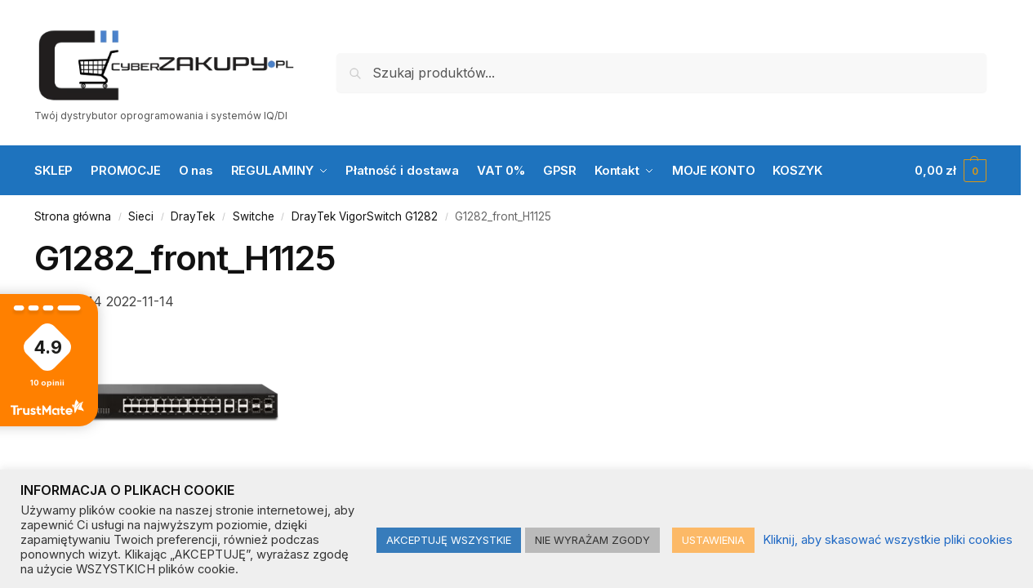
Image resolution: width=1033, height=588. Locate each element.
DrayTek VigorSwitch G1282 (365, 216)
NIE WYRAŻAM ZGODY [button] (592, 539)
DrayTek (193, 216)
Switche (253, 216)
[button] (950, 170)
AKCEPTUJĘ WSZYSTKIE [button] (448, 539)
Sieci (141, 216)
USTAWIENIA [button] (713, 539)
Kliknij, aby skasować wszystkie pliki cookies (888, 539)
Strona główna (72, 216)
